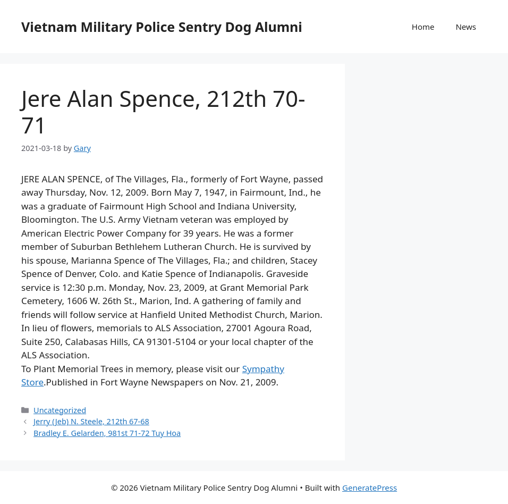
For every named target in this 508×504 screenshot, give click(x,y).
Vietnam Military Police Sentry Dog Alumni (161, 27)
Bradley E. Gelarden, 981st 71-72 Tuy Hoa (107, 433)
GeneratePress (369, 487)
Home (423, 26)
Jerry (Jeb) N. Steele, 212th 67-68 (91, 421)
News (465, 26)
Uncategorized (59, 410)
